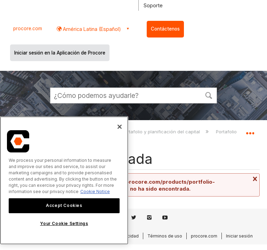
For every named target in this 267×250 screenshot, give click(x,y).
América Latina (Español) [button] (91, 29)
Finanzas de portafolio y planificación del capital (147, 131)
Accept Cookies (64, 205)
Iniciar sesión (239, 236)
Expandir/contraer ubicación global (250, 130)
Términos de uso (164, 236)
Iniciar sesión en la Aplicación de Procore (59, 53)
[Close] (119, 126)
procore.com (27, 28)
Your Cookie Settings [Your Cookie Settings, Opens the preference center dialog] (64, 223)
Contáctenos (165, 29)
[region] (64, 180)
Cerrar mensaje (254, 179)
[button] (208, 94)
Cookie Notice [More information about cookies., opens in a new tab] (95, 191)
